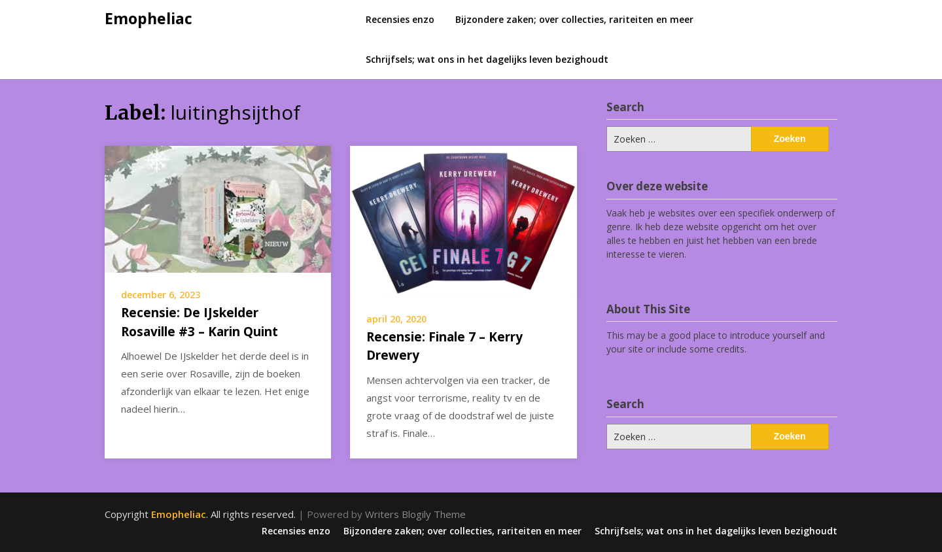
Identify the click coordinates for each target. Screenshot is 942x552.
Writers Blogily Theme (415, 514)
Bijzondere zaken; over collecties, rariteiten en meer (574, 19)
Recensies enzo (400, 19)
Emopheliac (148, 18)
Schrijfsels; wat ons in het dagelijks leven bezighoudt (487, 59)
